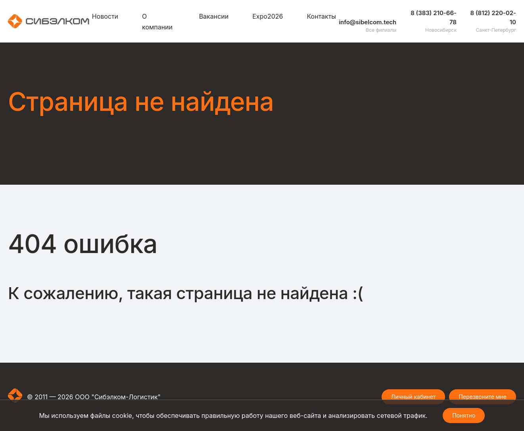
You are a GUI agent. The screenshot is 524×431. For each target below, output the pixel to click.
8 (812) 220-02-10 (493, 17)
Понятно (463, 415)
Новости (105, 16)
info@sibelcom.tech (367, 22)
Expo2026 (267, 16)
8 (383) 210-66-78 (434, 17)
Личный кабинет (413, 396)
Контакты (321, 16)
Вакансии (214, 16)
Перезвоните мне (483, 396)
